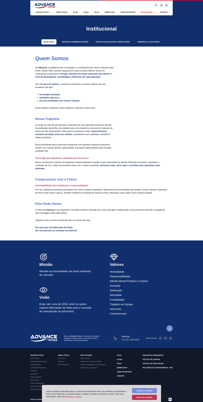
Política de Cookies (151, 359)
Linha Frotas (34, 380)
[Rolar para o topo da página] (169, 328)
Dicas (96, 12)
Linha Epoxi (34, 374)
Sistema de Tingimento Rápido (75, 42)
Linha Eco (33, 371)
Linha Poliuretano (36, 386)
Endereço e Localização (148, 42)
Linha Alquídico (35, 365)
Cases (86, 12)
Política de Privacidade (153, 363)
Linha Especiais (35, 377)
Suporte (164, 12)
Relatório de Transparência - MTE (158, 368)
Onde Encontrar (128, 12)
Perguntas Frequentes (153, 355)
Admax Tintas (62, 12)
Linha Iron (61, 361)
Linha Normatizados (37, 383)
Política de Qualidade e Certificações (113, 42)
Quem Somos (49, 42)
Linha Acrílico (34, 358)
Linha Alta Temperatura (38, 368)
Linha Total (61, 358)
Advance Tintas (42, 12)
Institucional (147, 12)
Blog (75, 12)
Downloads (110, 12)
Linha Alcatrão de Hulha (38, 361)
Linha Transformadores (38, 389)
